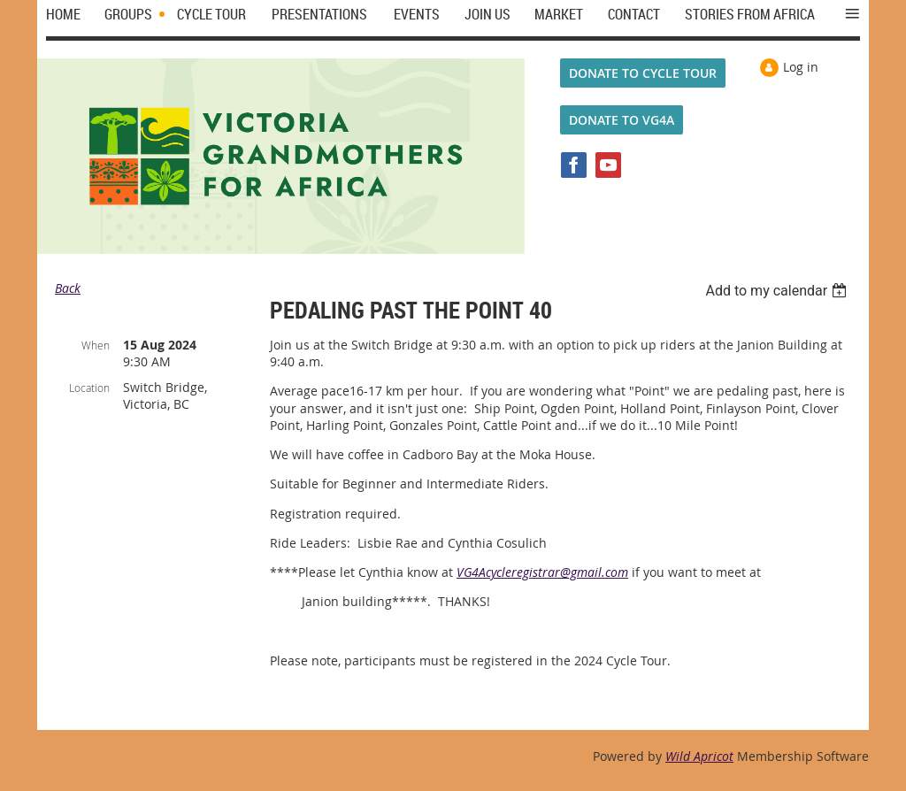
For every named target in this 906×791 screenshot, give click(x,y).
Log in (800, 66)
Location (89, 387)
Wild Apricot (699, 756)
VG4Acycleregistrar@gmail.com (542, 572)
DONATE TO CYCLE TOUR (643, 73)
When (95, 345)
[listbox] (778, 291)
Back (68, 288)
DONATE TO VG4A (621, 119)
